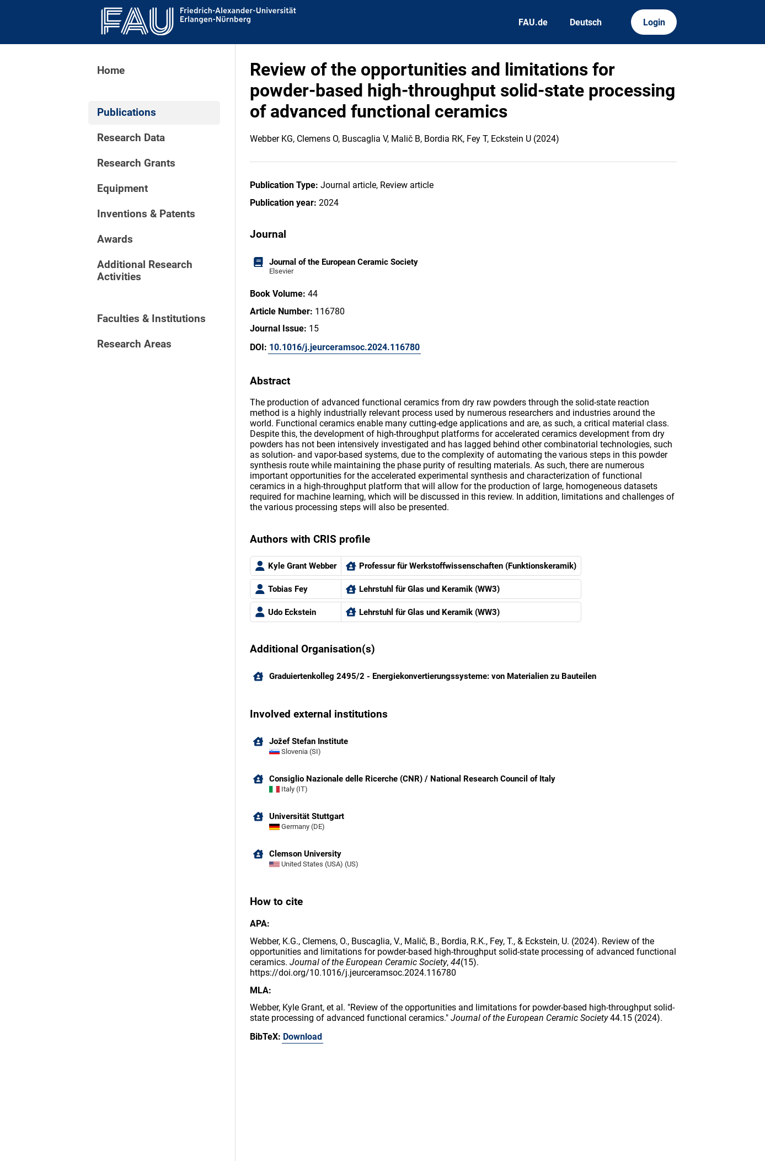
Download (302, 1036)
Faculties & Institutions (151, 319)
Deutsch (586, 22)
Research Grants (136, 163)
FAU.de (533, 22)
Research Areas (134, 344)
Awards (115, 239)
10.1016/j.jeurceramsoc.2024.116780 (344, 347)
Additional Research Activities (144, 271)
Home (111, 71)
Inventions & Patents (146, 214)
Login (654, 22)
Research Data (131, 138)
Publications (126, 112)
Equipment (122, 189)
